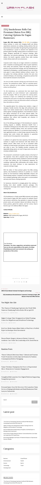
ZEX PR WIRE (25, 42)
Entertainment (7, 460)
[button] (2, 3)
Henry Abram (25, 278)
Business (6, 458)
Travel (22, 465)
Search (5, 399)
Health (22, 460)
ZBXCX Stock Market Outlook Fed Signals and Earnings (16, 291)
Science (5, 463)
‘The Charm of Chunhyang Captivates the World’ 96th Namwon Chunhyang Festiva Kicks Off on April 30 (18, 482)
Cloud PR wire (5, 25)
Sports (22, 463)
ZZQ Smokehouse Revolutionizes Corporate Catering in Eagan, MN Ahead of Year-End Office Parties (21, 295)
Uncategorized (7, 467)
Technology (6, 465)
